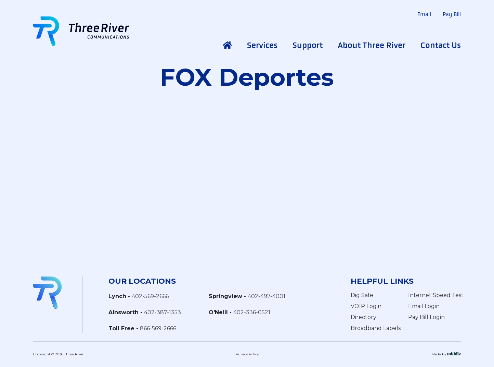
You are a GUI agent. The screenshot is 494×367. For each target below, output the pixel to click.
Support (307, 45)
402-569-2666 (150, 296)
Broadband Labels (376, 328)
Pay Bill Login (426, 317)
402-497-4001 (266, 296)
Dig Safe (362, 295)
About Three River (371, 45)
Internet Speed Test (436, 295)
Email (424, 14)
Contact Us (440, 45)
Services (262, 45)
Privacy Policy (247, 354)
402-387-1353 (162, 312)
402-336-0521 (251, 312)
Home (227, 45)
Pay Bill (452, 14)
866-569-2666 (158, 328)
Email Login (424, 306)
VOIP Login (366, 306)
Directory (363, 317)
